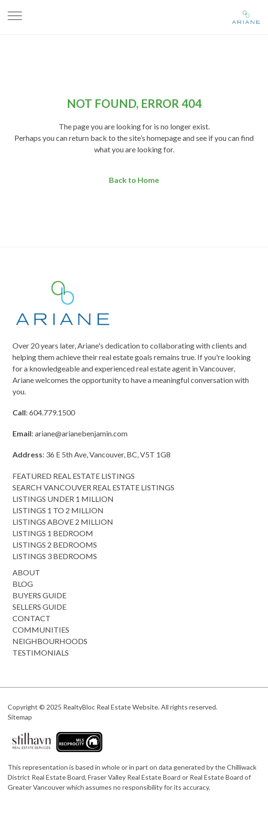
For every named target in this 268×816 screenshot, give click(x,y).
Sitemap (20, 717)
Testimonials (40, 652)
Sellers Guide (39, 606)
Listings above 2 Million (62, 521)
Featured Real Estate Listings (73, 475)
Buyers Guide (39, 595)
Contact (31, 618)
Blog (22, 583)
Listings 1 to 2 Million (58, 510)
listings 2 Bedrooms (54, 544)
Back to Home (134, 179)
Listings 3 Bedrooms (54, 556)
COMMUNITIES (40, 629)
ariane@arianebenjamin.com (81, 433)
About (26, 572)
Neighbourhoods (49, 641)
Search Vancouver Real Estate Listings (93, 487)
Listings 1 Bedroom (52, 533)
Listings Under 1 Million (63, 498)
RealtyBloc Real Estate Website (110, 707)
